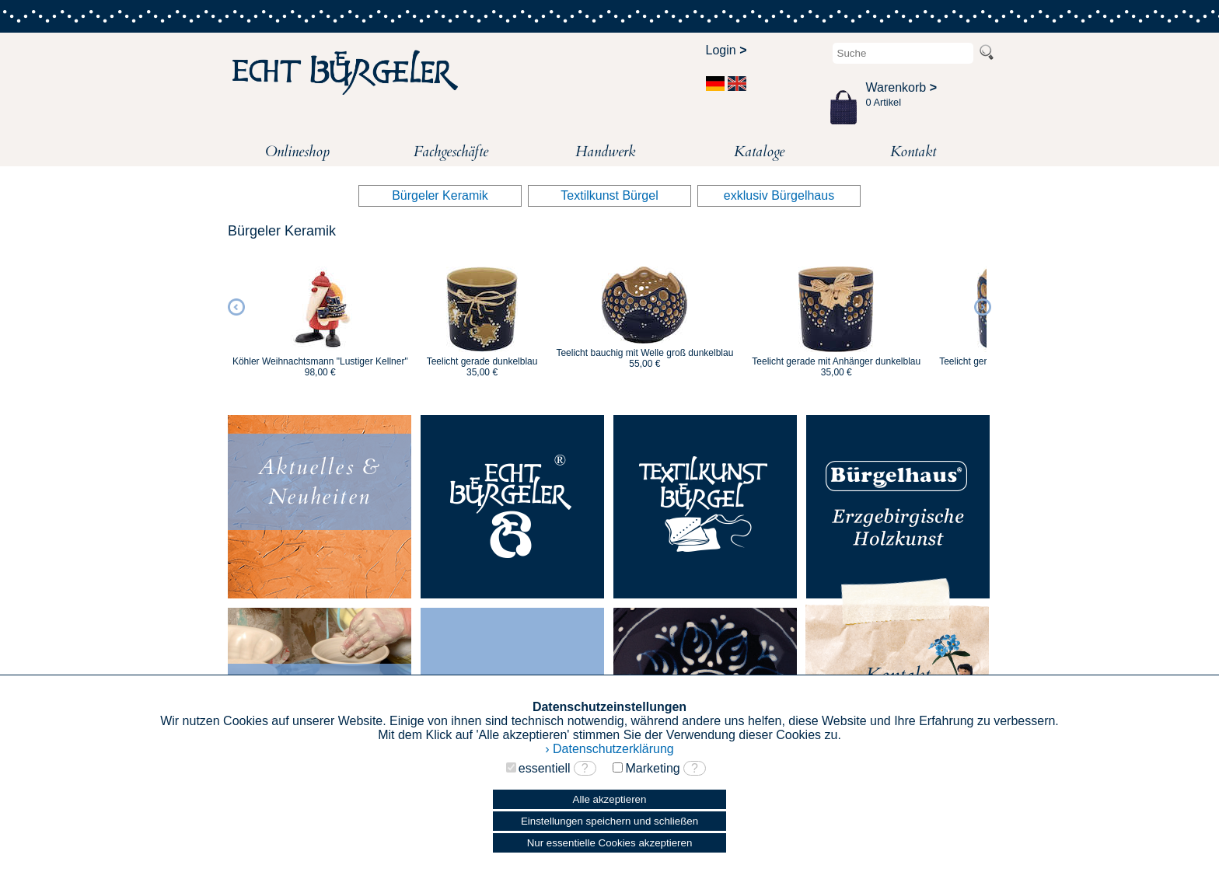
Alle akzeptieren (610, 799)
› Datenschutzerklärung (609, 748)
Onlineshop (297, 151)
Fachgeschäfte (451, 151)
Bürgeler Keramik (440, 195)
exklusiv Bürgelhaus (779, 195)
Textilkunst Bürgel (609, 195)
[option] (320, 315)
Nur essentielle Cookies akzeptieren (610, 843)
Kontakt (913, 151)
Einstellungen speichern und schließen (609, 821)
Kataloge (759, 151)
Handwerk (605, 151)
